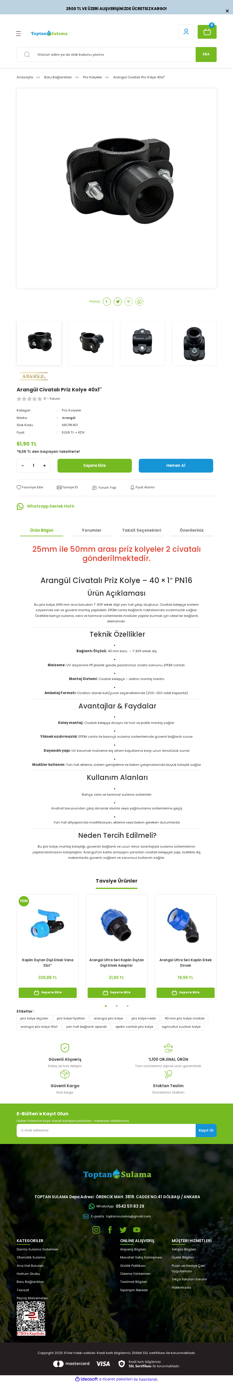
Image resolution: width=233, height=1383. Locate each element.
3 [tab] (127, 1006)
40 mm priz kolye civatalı (185, 1018)
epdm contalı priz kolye (134, 1026)
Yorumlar (91, 530)
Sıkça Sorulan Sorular (189, 1279)
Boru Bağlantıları (30, 1281)
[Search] (117, 54)
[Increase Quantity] (44, 465)
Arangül (69, 417)
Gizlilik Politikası (133, 1265)
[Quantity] (33, 465)
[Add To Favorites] (30, 487)
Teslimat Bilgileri (133, 1281)
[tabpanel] (47, 949)
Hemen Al (175, 465)
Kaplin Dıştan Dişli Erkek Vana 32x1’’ (47, 962)
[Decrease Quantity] (22, 465)
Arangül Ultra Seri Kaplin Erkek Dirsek (185, 962)
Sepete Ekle (94, 465)
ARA (206, 54)
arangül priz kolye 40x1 (38, 1026)
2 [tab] (117, 1006)
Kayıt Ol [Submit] (206, 1130)
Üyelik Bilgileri (183, 1257)
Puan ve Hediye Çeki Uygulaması (188, 1268)
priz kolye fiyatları (71, 1018)
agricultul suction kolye (181, 1026)
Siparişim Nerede (134, 1289)
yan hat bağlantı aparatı (86, 1026)
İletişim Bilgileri (184, 1249)
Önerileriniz (192, 530)
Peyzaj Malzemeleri (32, 1298)
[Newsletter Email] (117, 1130)
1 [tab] (106, 1006)
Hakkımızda (181, 1287)
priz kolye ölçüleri (34, 1018)
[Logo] (49, 33)
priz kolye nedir (144, 1018)
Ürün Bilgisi (41, 530)
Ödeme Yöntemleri (135, 1273)
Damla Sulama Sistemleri (37, 1249)
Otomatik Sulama (31, 1257)
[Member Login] (186, 31)
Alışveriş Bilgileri (133, 1249)
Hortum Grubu (28, 1273)
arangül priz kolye (108, 1018)
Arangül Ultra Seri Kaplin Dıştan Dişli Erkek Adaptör (116, 962)
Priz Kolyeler (71, 410)
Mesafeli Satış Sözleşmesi (141, 1257)
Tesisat (23, 1289)
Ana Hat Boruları (30, 1265)
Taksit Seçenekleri (141, 530)
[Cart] (207, 32)
